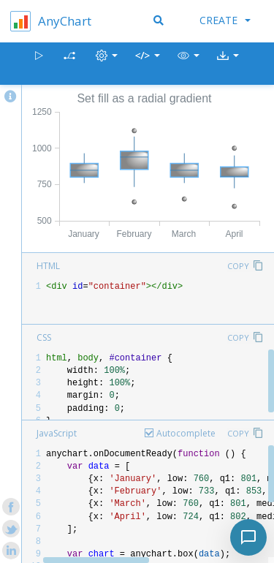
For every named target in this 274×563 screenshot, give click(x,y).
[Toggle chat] (248, 537)
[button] (188, 64)
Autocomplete (186, 433)
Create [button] (225, 20)
